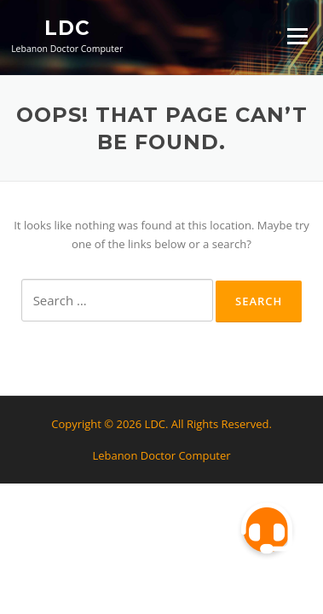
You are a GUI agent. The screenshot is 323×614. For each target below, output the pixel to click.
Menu (297, 35)
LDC (67, 27)
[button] (267, 529)
